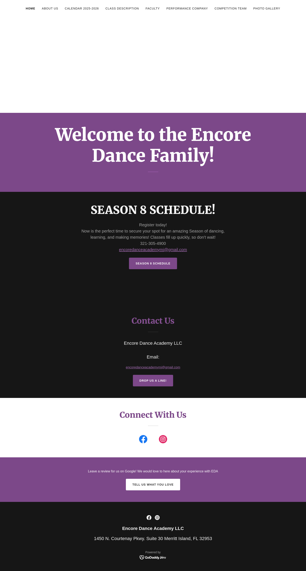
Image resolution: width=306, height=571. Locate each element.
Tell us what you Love (153, 484)
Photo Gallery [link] (266, 8)
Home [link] (30, 8)
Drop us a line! (153, 380)
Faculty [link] (152, 8)
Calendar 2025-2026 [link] (82, 8)
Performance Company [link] (187, 8)
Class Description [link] (122, 8)
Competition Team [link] (231, 8)
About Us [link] (50, 8)
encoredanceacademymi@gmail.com (153, 249)
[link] (143, 440)
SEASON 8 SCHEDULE (153, 263)
